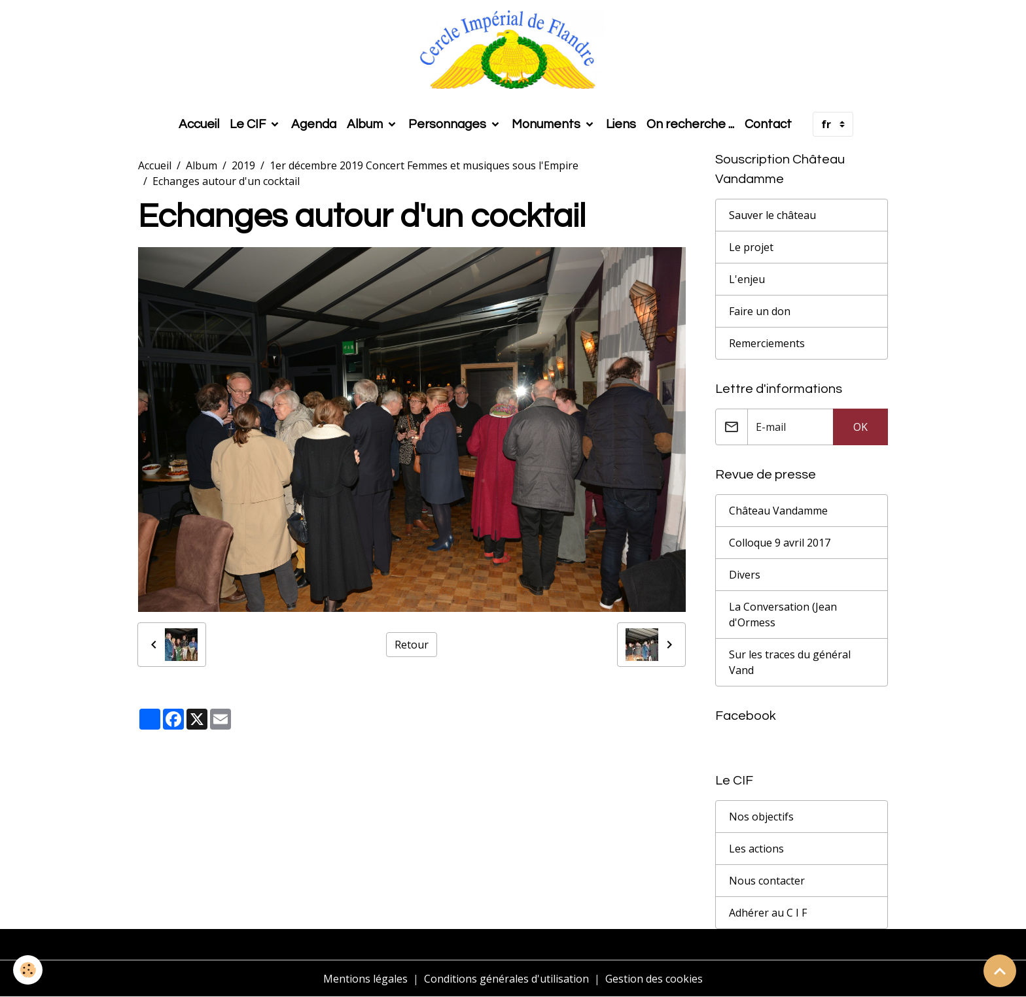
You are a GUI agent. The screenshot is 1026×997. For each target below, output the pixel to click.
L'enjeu (747, 279)
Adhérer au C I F (768, 912)
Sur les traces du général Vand (790, 662)
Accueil (199, 124)
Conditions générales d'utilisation (506, 979)
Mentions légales (365, 979)
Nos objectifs (761, 816)
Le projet (751, 247)
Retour (412, 644)
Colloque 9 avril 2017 (779, 542)
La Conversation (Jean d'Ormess (783, 615)
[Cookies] (28, 970)
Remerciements (767, 343)
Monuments (547, 124)
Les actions (756, 848)
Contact (768, 124)
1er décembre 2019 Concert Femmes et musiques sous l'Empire (424, 165)
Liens (621, 124)
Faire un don (759, 311)
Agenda (313, 124)
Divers (744, 574)
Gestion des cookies (654, 979)
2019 (243, 165)
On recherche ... (690, 124)
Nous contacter (767, 880)
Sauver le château (772, 215)
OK (860, 427)
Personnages (448, 124)
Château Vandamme (778, 510)
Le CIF (249, 124)
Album (366, 124)
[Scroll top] (999, 971)
